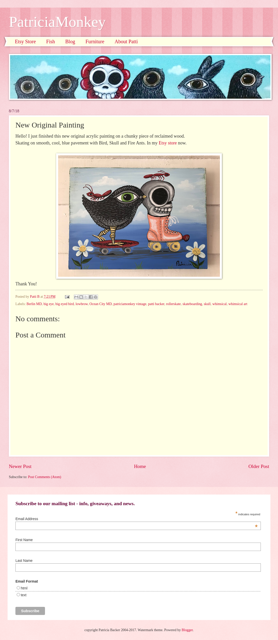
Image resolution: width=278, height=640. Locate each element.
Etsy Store (25, 41)
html (24, 588)
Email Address (136, 519)
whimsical (219, 304)
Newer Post (20, 466)
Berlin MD (34, 304)
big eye (48, 304)
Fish (50, 41)
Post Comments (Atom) (44, 477)
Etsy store (168, 142)
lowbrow (82, 304)
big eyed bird (64, 304)
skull (207, 304)
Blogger (187, 630)
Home (140, 466)
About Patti (126, 41)
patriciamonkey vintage (129, 304)
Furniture (94, 41)
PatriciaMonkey (57, 21)
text (24, 595)
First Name (24, 540)
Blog (70, 41)
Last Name (24, 561)
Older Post (258, 466)
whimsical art (237, 304)
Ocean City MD (100, 304)
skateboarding (192, 304)
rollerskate (173, 304)
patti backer (156, 304)
